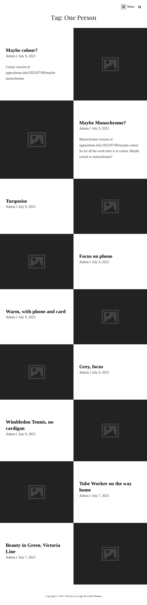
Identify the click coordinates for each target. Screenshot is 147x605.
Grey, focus (91, 366)
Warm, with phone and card (36, 311)
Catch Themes (94, 596)
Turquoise (16, 201)
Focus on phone (95, 256)
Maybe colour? (22, 50)
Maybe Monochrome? (102, 123)
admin (10, 56)
